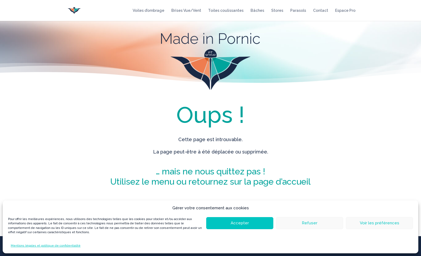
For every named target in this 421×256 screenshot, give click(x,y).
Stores (277, 11)
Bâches (257, 11)
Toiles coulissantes (226, 11)
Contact (320, 11)
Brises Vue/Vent (186, 11)
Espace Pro (345, 11)
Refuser (309, 223)
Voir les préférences (379, 223)
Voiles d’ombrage (148, 11)
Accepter (240, 223)
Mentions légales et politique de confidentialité (46, 245)
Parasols (298, 11)
